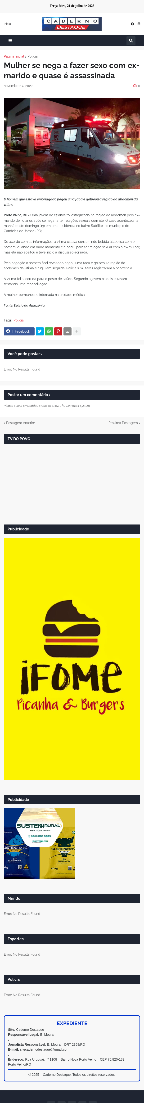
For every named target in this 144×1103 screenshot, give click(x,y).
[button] (10, 40)
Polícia (32, 56)
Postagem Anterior (20, 423)
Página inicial (14, 56)
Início (7, 24)
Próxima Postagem (123, 423)
